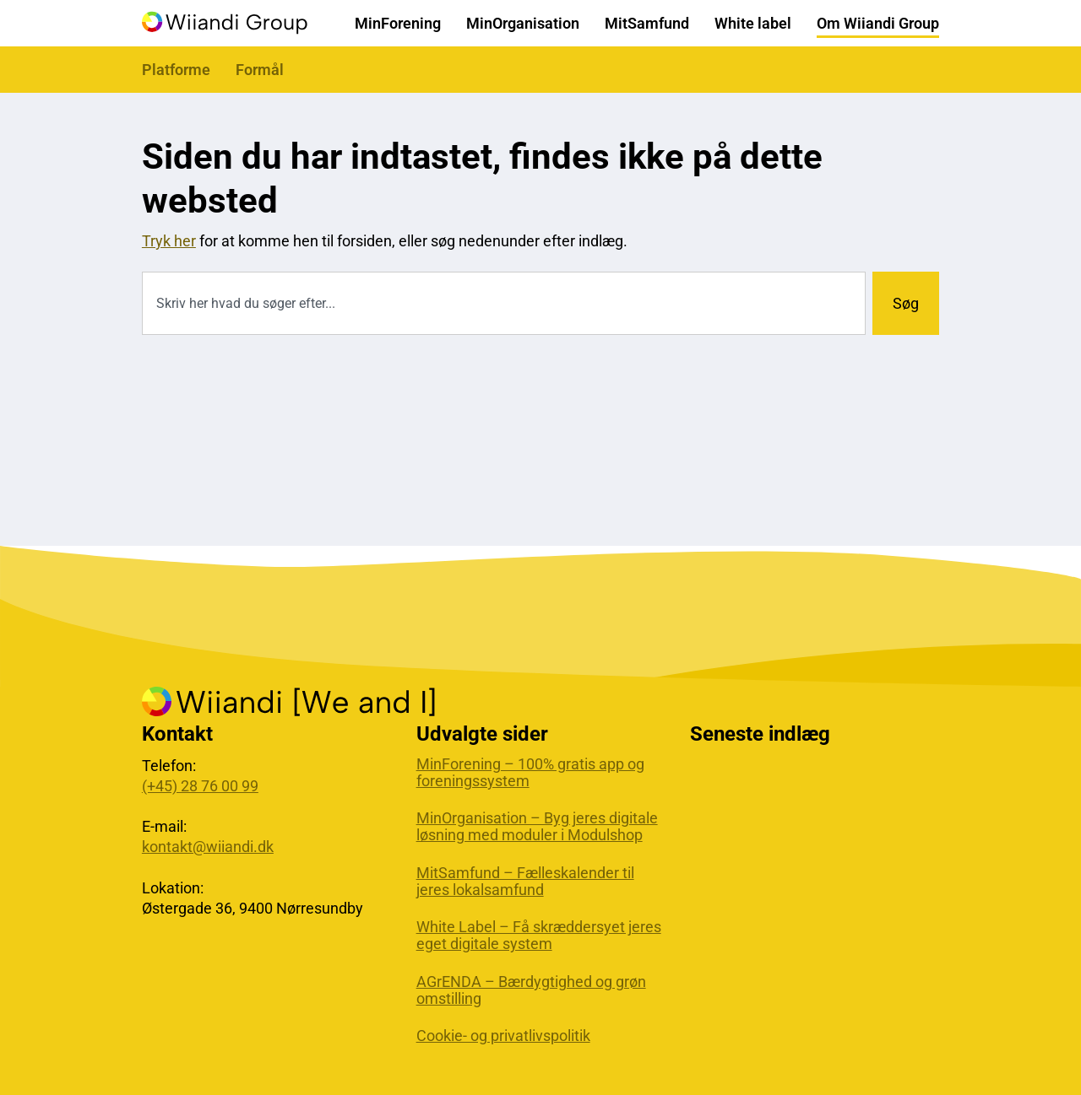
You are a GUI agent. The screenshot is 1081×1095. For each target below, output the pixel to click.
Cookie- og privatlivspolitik (503, 1036)
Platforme (176, 69)
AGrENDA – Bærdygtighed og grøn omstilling (531, 990)
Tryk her (169, 241)
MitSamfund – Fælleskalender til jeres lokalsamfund (525, 881)
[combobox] (504, 303)
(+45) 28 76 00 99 (200, 786)
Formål (260, 69)
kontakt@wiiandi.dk (208, 846)
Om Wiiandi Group (878, 23)
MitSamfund (647, 23)
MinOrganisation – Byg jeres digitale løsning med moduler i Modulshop (537, 827)
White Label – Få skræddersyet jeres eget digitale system (538, 935)
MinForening (398, 23)
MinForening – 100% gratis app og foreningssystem (530, 773)
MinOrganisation (522, 23)
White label (752, 23)
